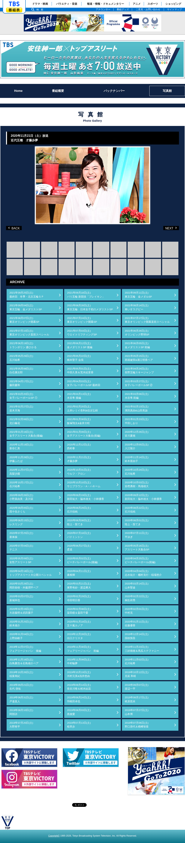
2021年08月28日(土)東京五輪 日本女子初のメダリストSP (90, 307)
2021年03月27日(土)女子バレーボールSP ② (139, 383)
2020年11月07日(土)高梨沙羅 (21, 471)
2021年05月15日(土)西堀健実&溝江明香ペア (139, 358)
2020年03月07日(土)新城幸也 (21, 598)
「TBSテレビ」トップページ (14, 4)
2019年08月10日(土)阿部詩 (21, 712)
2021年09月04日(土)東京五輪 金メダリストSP (25, 307)
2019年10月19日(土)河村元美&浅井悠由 (79, 674)
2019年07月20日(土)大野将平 (21, 724)
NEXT (165, 228)
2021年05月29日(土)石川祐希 (21, 358)
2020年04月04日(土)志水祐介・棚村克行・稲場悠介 (143, 573)
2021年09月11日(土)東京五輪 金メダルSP (138, 294)
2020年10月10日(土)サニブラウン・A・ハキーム (83, 484)
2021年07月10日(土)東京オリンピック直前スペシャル (29, 332)
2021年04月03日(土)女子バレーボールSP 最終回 (83, 383)
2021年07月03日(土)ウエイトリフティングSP (82, 332)
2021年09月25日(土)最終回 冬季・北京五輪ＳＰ (26, 294)
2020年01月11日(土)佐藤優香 (137, 623)
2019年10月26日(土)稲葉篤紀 (21, 674)
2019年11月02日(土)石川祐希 (137, 661)
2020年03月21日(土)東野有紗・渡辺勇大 (79, 585)
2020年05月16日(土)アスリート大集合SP (137, 547)
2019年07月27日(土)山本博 (137, 712)
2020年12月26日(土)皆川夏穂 (137, 433)
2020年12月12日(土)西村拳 (79, 446)
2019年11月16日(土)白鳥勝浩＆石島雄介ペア (24, 661)
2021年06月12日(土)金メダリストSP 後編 (79, 345)
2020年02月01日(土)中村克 (137, 611)
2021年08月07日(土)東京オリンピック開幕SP (24, 320)
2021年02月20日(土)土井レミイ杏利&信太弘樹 (82, 408)
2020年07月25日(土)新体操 (21, 535)
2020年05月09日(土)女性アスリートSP (21, 560)
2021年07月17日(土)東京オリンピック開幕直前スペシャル (147, 320)
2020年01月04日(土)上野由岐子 (21, 636)
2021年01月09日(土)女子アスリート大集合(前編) (83, 433)
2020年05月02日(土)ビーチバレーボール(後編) (82, 560)
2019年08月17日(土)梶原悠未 (137, 699)
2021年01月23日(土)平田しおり (137, 421)
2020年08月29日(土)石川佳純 (79, 509)
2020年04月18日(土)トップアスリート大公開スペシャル (30, 573)
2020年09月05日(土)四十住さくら (21, 509)
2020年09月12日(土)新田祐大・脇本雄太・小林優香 (143, 497)
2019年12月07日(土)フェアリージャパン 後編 (25, 648)
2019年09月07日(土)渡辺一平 (137, 687)
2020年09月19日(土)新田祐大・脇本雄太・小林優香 (85, 497)
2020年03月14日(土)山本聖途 (137, 585)
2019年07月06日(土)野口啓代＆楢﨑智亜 (137, 724)
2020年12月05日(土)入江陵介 (137, 446)
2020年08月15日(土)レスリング (21, 522)
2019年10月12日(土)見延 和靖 (137, 674)
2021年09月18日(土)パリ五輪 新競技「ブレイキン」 (86, 294)
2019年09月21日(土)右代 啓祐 (21, 687)
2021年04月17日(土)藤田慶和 (21, 383)
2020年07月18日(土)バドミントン (79, 535)
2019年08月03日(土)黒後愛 (79, 712)
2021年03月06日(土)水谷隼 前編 (137, 396)
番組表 (14, 10)
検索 (40, 9)
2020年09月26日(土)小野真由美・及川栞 (21, 497)
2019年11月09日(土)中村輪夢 (79, 661)
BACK (14, 228)
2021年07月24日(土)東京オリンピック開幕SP (82, 320)
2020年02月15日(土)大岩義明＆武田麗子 (21, 611)
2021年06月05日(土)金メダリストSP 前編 (137, 345)
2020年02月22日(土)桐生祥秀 (137, 598)
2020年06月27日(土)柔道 (79, 547)
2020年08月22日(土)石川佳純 (137, 509)
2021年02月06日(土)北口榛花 (21, 421)
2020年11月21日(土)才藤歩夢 (79, 459)
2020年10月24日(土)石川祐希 (137, 471)
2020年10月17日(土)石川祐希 (21, 484)
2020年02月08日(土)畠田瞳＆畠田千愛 (79, 611)
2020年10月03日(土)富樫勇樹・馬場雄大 (137, 484)
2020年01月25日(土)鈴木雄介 (21, 623)
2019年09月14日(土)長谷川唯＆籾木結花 (79, 687)
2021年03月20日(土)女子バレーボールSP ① (23, 396)
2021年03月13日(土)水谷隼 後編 (79, 396)
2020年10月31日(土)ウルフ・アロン (79, 471)
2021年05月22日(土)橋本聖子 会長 (79, 358)
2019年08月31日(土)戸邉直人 (21, 699)
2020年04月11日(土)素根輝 (79, 573)
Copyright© (54, 835)
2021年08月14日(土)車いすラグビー (137, 307)
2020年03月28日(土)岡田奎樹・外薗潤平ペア (24, 585)
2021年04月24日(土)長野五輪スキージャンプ (139, 370)
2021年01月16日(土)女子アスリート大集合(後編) (26, 433)
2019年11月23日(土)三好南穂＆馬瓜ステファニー (142, 648)
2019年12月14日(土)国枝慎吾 (137, 636)
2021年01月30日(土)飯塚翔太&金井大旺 (79, 421)
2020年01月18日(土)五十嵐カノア (79, 623)
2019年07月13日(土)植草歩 (79, 724)
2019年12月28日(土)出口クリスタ (79, 636)
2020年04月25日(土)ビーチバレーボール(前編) (140, 560)
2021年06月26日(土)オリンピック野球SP (137, 332)
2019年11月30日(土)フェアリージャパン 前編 (83, 648)
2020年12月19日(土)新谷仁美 (21, 446)
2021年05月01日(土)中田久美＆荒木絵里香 (80, 370)
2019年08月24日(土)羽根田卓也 (79, 699)
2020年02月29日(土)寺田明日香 (79, 598)
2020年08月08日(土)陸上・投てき (79, 522)
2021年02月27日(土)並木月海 (21, 408)
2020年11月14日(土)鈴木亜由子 (137, 459)
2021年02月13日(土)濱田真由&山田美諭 (137, 408)
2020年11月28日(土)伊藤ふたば (21, 459)
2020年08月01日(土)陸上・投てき (137, 522)
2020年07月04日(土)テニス (21, 547)
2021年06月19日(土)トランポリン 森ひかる (23, 345)
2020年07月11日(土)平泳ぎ (137, 535)
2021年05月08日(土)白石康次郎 (21, 370)
